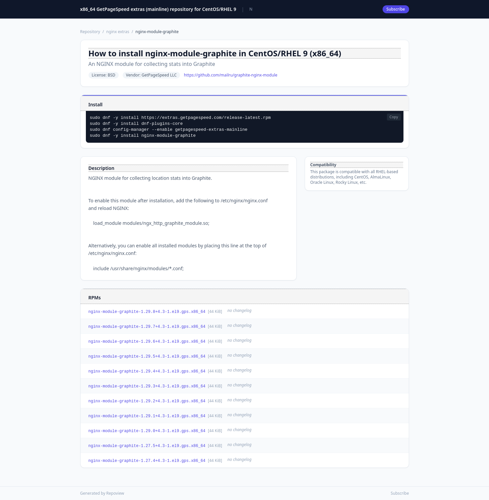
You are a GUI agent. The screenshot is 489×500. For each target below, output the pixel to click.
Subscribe (396, 9)
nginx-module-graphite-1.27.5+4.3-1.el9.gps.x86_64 (147, 446)
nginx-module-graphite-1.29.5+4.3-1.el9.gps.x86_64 (147, 356)
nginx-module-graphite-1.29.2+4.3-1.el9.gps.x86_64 (147, 401)
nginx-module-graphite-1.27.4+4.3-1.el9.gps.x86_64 (147, 461)
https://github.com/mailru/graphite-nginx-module (230, 75)
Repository (90, 31)
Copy (394, 116)
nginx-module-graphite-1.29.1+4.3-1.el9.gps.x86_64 (147, 416)
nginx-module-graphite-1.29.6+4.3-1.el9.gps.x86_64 (147, 341)
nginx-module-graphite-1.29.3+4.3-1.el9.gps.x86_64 (147, 386)
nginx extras (117, 31)
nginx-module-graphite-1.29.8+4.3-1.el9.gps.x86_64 (147, 312)
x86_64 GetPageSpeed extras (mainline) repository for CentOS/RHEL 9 (158, 9)
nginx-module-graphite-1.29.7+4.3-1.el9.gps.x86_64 (147, 327)
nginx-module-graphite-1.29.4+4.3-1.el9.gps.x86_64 (147, 371)
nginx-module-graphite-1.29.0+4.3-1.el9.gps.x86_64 (147, 431)
